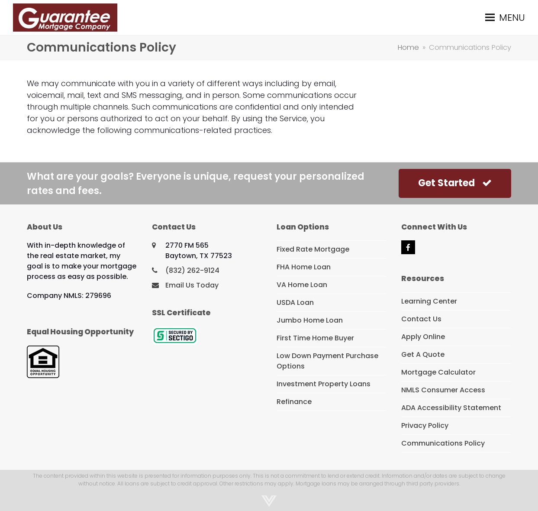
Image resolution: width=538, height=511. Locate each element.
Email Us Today (192, 285)
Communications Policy (443, 443)
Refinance (294, 402)
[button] (505, 17)
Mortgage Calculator (438, 372)
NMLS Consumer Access (443, 390)
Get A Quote (423, 354)
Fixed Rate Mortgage (313, 249)
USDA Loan (295, 302)
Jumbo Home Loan (310, 320)
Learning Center (429, 301)
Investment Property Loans (323, 384)
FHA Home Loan (304, 267)
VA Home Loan (302, 285)
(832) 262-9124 (192, 270)
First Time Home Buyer (315, 338)
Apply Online (423, 337)
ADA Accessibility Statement (451, 408)
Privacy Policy (424, 425)
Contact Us (421, 319)
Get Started (455, 183)
